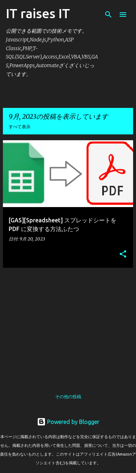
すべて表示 (19, 126)
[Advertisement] (68, 324)
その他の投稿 (68, 396)
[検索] (108, 14)
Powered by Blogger (68, 422)
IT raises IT (38, 13)
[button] (123, 254)
